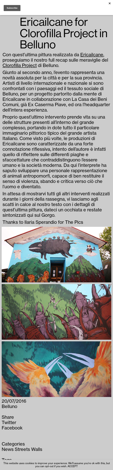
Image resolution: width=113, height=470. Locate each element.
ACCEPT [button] (73, 466)
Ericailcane (91, 55)
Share (8, 417)
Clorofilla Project (20, 65)
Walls (36, 449)
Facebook (12, 428)
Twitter (9, 422)
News (8, 449)
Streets (22, 449)
